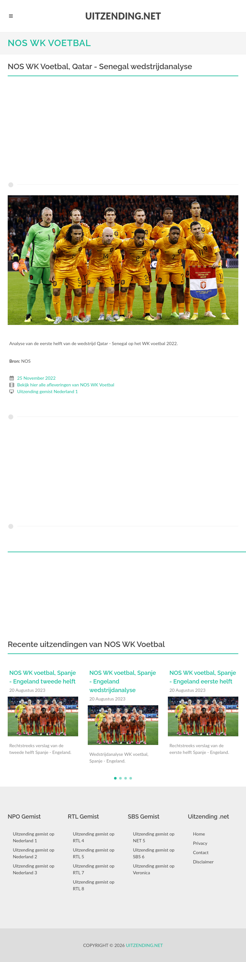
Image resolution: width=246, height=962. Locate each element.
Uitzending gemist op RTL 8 (94, 885)
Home (199, 834)
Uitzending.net (144, 945)
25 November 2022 (36, 378)
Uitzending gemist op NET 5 (154, 837)
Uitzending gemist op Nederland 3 (33, 869)
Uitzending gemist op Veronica (154, 869)
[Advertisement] (123, 130)
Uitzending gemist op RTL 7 (94, 869)
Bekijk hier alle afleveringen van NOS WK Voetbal (65, 384)
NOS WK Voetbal (49, 43)
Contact (201, 852)
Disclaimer (203, 861)
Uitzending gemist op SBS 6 (154, 853)
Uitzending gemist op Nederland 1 (33, 837)
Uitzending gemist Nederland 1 (47, 391)
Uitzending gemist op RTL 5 (94, 853)
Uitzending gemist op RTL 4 (94, 837)
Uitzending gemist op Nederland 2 (33, 853)
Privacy (200, 843)
